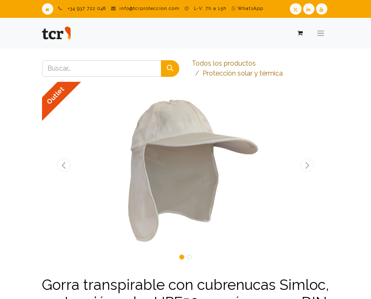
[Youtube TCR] (321, 9)
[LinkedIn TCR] (308, 9)
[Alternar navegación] (320, 33)
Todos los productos (224, 63)
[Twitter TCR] (295, 9)
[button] (63, 165)
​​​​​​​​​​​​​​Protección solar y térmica (243, 73)
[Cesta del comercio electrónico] (299, 33)
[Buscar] (170, 68)
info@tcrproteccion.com (149, 8)
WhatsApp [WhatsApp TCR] (247, 8)
